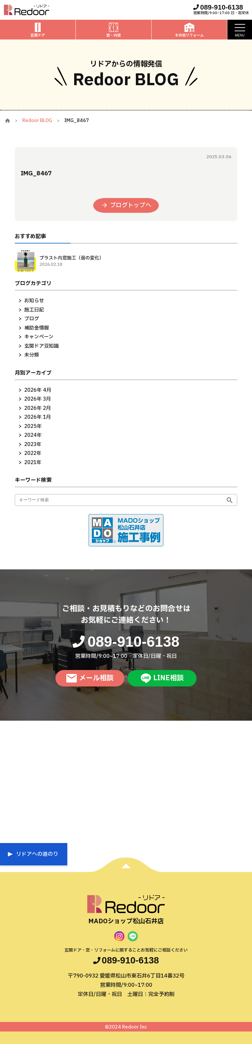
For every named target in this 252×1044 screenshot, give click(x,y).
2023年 (32, 444)
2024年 (33, 435)
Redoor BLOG (37, 120)
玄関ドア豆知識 (41, 346)
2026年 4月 (37, 390)
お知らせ (34, 301)
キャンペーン (38, 337)
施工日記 (34, 310)
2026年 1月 (37, 417)
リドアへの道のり (37, 854)
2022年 (32, 453)
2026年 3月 (37, 399)
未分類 (31, 355)
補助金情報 (36, 328)
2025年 (33, 426)
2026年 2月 (37, 408)
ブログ (31, 319)
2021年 (32, 462)
